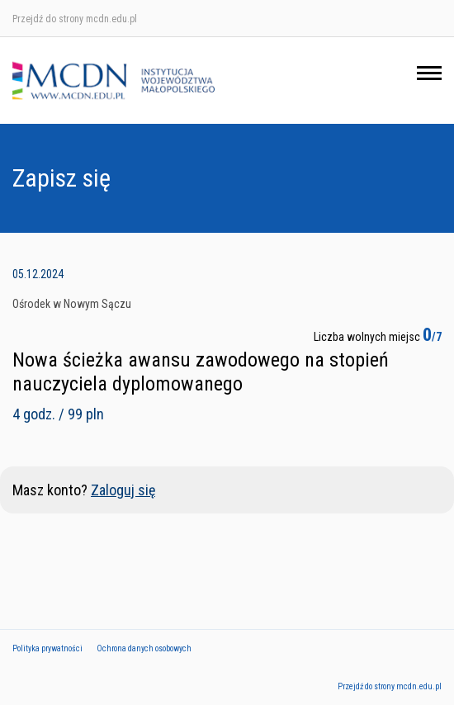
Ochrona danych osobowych (144, 648)
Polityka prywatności (47, 648)
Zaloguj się (123, 490)
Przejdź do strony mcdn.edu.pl (74, 19)
